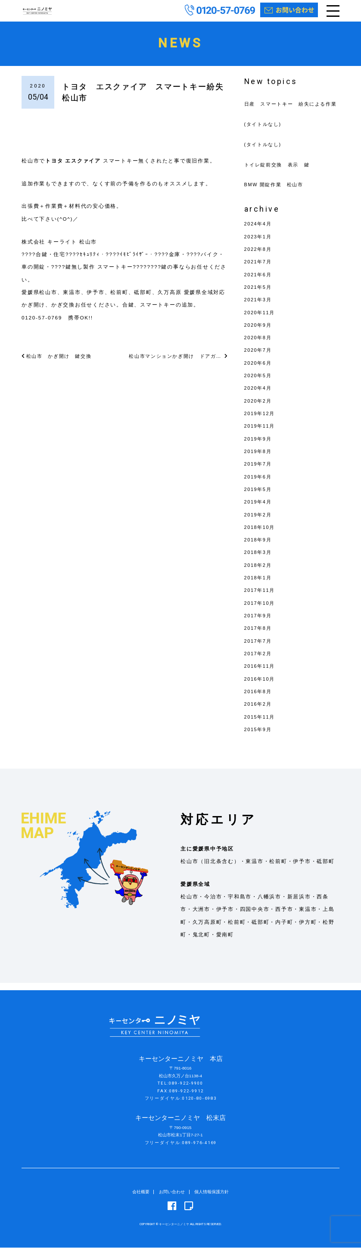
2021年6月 (259, 282)
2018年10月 (260, 534)
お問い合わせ (172, 1192)
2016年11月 (260, 673)
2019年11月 (260, 433)
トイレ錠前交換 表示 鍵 (279, 172)
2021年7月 (259, 269)
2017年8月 (259, 635)
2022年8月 (259, 257)
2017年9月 (259, 623)
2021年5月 (259, 294)
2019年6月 (259, 484)
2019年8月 (259, 459)
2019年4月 (259, 509)
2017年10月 (260, 610)
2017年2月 (259, 661)
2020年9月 (259, 332)
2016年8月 (259, 698)
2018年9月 (259, 547)
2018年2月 (259, 572)
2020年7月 (259, 357)
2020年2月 (259, 408)
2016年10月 (260, 686)
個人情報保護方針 (211, 1192)
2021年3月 (259, 307)
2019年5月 (259, 496)
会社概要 (140, 1192)
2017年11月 (260, 598)
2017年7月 (259, 648)
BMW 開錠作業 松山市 (276, 192)
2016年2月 (259, 711)
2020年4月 (259, 395)
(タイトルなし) (264, 131)
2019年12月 (260, 421)
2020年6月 (259, 370)
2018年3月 (259, 560)
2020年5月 (259, 383)
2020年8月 (259, 345)
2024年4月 (259, 231)
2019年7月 (259, 471)
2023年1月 (259, 244)
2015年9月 (259, 736)
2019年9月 (259, 446)
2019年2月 (259, 522)
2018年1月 (259, 585)
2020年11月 (260, 319)
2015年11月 (260, 724)
